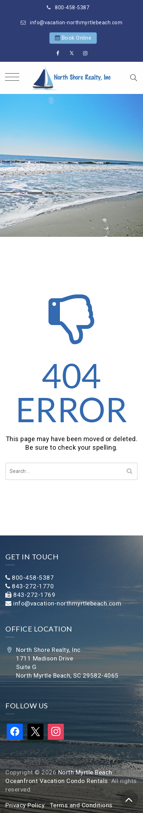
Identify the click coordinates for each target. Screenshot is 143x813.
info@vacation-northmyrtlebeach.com (76, 22)
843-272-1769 (34, 594)
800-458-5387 (72, 7)
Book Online (77, 38)
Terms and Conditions (81, 805)
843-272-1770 (33, 586)
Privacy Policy (25, 805)
